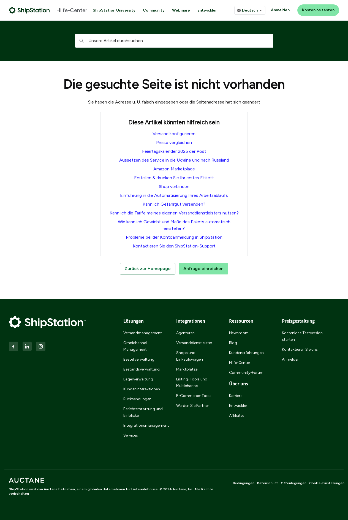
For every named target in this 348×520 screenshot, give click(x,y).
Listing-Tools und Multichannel (191, 382)
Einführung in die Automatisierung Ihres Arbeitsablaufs (174, 195)
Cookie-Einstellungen (326, 483)
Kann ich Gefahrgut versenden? (174, 204)
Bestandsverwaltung (141, 369)
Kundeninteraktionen (141, 389)
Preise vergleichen (174, 142)
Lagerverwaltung (138, 379)
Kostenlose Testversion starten (302, 336)
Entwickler (207, 10)
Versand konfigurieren (174, 133)
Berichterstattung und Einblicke (143, 412)
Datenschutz (267, 483)
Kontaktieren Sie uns (300, 349)
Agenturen (185, 333)
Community (154, 10)
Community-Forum (246, 372)
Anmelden (280, 10)
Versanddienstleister (194, 343)
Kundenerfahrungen (246, 352)
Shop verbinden (174, 186)
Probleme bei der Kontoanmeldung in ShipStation (174, 237)
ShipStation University (114, 10)
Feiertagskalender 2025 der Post (174, 151)
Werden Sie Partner (192, 405)
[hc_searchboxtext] (174, 41)
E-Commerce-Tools (193, 395)
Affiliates (236, 415)
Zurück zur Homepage (147, 268)
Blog (233, 343)
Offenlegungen (293, 483)
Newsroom (239, 333)
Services (130, 435)
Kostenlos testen (318, 10)
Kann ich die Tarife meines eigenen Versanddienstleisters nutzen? (174, 213)
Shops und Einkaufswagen (189, 356)
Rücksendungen (137, 399)
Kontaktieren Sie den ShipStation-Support (174, 246)
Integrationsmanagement (143, 425)
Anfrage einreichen (203, 268)
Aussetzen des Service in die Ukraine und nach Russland (174, 160)
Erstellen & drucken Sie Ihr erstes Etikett (174, 177)
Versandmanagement (142, 333)
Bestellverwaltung (138, 359)
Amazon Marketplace (174, 168)
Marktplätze (186, 369)
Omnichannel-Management (135, 346)
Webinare (181, 10)
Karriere (235, 395)
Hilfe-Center (239, 362)
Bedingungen (243, 483)
